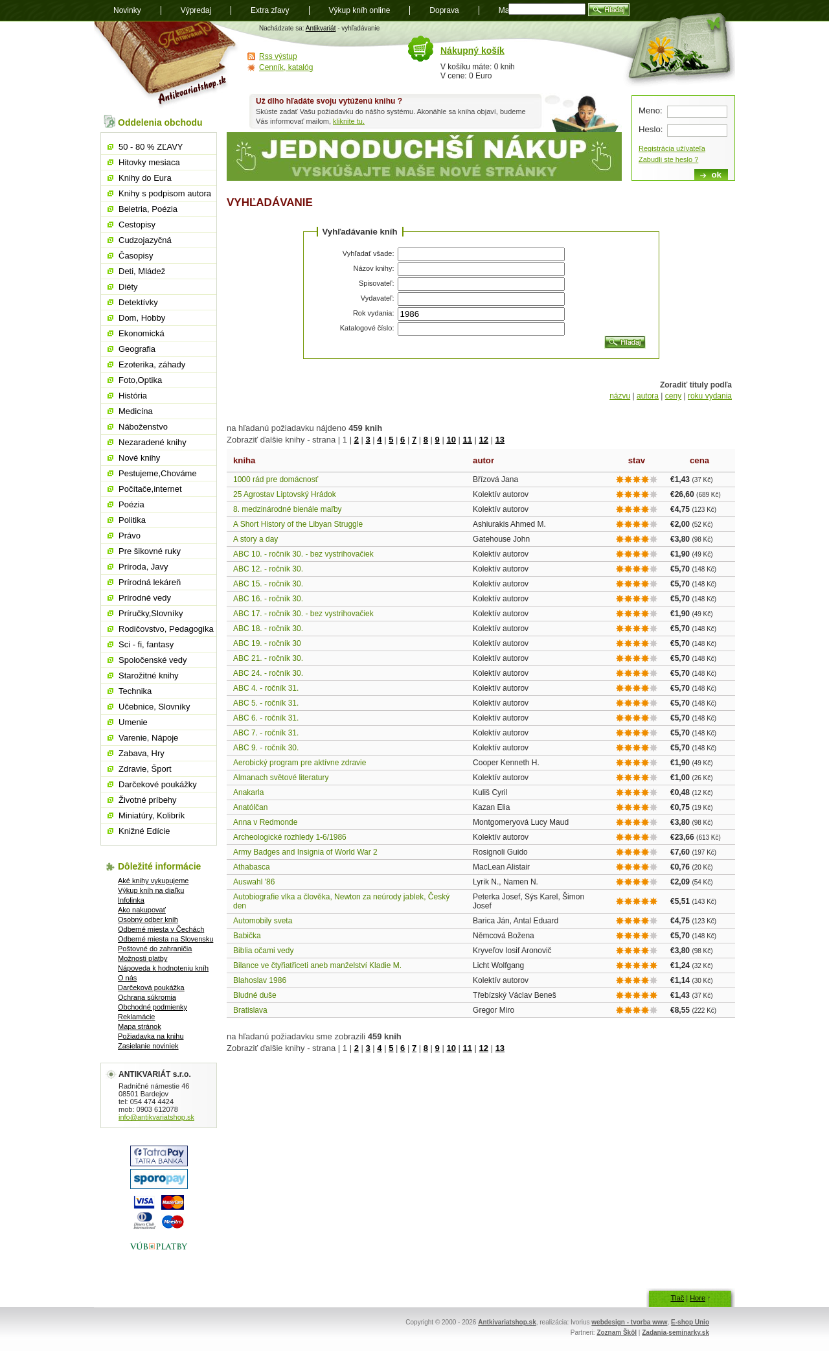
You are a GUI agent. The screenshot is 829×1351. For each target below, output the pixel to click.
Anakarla (248, 792)
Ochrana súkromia (147, 997)
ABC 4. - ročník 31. (266, 688)
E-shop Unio (690, 1322)
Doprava (444, 10)
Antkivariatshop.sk (507, 1322)
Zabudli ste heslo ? (668, 159)
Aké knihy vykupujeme (153, 880)
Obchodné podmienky (152, 1007)
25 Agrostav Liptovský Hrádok (284, 494)
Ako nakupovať (142, 910)
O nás (127, 978)
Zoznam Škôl (616, 1332)
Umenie (133, 722)
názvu (619, 395)
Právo (130, 535)
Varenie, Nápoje (148, 738)
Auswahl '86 (254, 881)
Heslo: (651, 129)
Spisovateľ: (376, 283)
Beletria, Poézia (148, 209)
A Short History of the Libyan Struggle (298, 524)
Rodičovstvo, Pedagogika (166, 629)
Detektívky (138, 302)
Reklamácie (136, 1017)
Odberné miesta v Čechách (161, 929)
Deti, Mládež (142, 271)
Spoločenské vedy (153, 660)
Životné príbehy (148, 800)
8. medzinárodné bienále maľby (287, 509)
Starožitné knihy (149, 675)
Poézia (131, 504)
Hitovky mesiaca (149, 162)
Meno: (651, 110)
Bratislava (250, 1010)
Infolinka (131, 900)
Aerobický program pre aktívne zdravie (299, 762)
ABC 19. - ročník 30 (267, 643)
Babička (247, 935)
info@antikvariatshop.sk (156, 1117)
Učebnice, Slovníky (154, 706)
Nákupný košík (472, 50)
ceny (673, 395)
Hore (697, 1298)
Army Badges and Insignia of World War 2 (305, 852)
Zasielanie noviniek (148, 1046)
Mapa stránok (139, 1026)
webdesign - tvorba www (629, 1322)
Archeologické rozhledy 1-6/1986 (289, 837)
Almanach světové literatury (280, 777)
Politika (132, 520)
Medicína (136, 411)
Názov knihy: (374, 268)
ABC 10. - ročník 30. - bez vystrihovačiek (303, 554)
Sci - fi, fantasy (146, 644)
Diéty (128, 287)
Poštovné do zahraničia (155, 949)
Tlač (677, 1298)
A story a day (255, 539)
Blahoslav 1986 (259, 980)
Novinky (127, 10)
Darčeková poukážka (151, 987)
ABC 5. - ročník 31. (266, 703)
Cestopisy (137, 224)
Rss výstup (278, 56)
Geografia (137, 349)
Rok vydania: (373, 313)
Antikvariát (321, 28)
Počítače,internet (150, 489)
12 (483, 440)
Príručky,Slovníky (151, 613)
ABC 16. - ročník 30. (268, 598)
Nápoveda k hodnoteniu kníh (163, 968)
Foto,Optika (140, 380)
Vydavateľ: (377, 298)
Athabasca (251, 867)
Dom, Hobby (142, 318)
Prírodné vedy (145, 598)
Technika (135, 691)
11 (466, 440)
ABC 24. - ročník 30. (268, 673)
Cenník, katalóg (286, 67)
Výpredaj (196, 10)
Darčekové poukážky (158, 784)
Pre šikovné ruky (150, 551)
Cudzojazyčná (145, 240)
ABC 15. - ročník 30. (268, 583)
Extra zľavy (270, 10)
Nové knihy (139, 458)
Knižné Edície (144, 831)
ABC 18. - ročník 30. (268, 628)
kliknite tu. (349, 121)
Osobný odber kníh (148, 919)
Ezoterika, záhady (152, 364)
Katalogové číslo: (367, 328)
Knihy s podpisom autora (165, 193)
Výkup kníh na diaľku (151, 890)
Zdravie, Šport (145, 769)
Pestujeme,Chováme (158, 473)
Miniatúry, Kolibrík (152, 815)
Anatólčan (250, 807)
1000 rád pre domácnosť (275, 479)
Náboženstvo (143, 427)
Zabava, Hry (142, 753)
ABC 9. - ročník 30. (266, 747)
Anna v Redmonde (265, 822)
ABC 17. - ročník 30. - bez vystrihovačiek (303, 613)
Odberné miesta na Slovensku (165, 939)
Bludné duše (255, 995)
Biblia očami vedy (263, 950)
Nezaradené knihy (153, 442)
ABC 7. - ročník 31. (266, 732)
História (133, 395)
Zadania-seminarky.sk (675, 1332)
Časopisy (136, 255)
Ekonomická (142, 333)
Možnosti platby (142, 958)
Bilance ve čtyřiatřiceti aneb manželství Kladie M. (317, 965)
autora (648, 395)
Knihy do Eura (145, 178)
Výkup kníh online (360, 10)
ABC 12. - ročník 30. (268, 568)
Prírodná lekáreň (150, 582)
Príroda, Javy (143, 567)
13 (500, 440)
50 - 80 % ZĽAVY (151, 147)
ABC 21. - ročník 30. (268, 658)
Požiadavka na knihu (151, 1036)
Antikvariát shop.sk (167, 65)
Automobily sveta (262, 920)
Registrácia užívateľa (672, 148)
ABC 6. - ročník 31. (266, 717)
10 (450, 440)
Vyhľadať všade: (368, 253)
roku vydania (710, 395)
